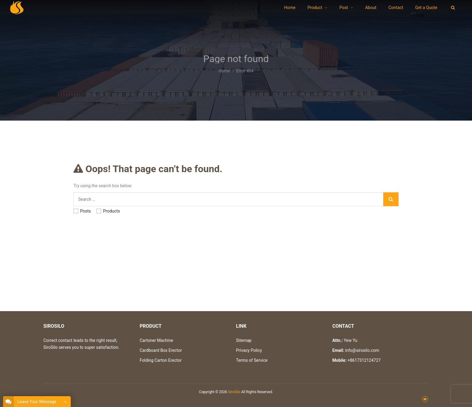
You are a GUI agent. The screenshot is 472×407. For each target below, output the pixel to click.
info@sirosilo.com (362, 350)
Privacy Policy (249, 350)
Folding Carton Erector (161, 360)
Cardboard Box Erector (161, 350)
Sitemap (243, 340)
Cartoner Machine (156, 340)
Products (108, 211)
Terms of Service (252, 360)
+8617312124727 (363, 360)
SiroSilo (234, 392)
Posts (82, 211)
